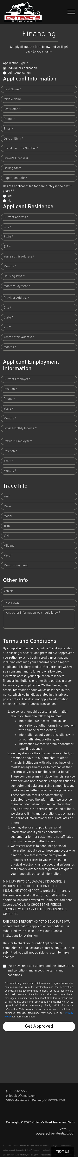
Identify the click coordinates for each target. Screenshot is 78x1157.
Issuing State (12, 168)
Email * (9, 129)
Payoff (8, 556)
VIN (6, 536)
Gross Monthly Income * (20, 428)
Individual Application (22, 68)
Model (8, 516)
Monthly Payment (16, 565)
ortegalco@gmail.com (21, 1096)
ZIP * (7, 247)
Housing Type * (14, 276)
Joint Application (19, 73)
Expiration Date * (15, 178)
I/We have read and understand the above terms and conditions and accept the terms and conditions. (41, 970)
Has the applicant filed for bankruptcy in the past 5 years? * (37, 189)
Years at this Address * (19, 257)
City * (8, 227)
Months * (10, 266)
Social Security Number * (21, 149)
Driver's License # (16, 158)
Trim (7, 526)
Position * (10, 389)
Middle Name (13, 99)
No (9, 201)
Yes (10, 196)
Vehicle (9, 591)
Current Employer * (17, 379)
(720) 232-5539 (17, 1091)
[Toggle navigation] (71, 12)
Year (7, 497)
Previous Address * (17, 298)
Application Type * (15, 63)
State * (8, 237)
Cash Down (11, 603)
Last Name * (12, 109)
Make (7, 506)
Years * (9, 409)
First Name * (12, 89)
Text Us (62, 1151)
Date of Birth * (13, 139)
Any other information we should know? (33, 613)
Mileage (9, 546)
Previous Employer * (18, 441)
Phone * (9, 119)
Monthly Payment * (17, 286)
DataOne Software (65, 1146)
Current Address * (16, 217)
